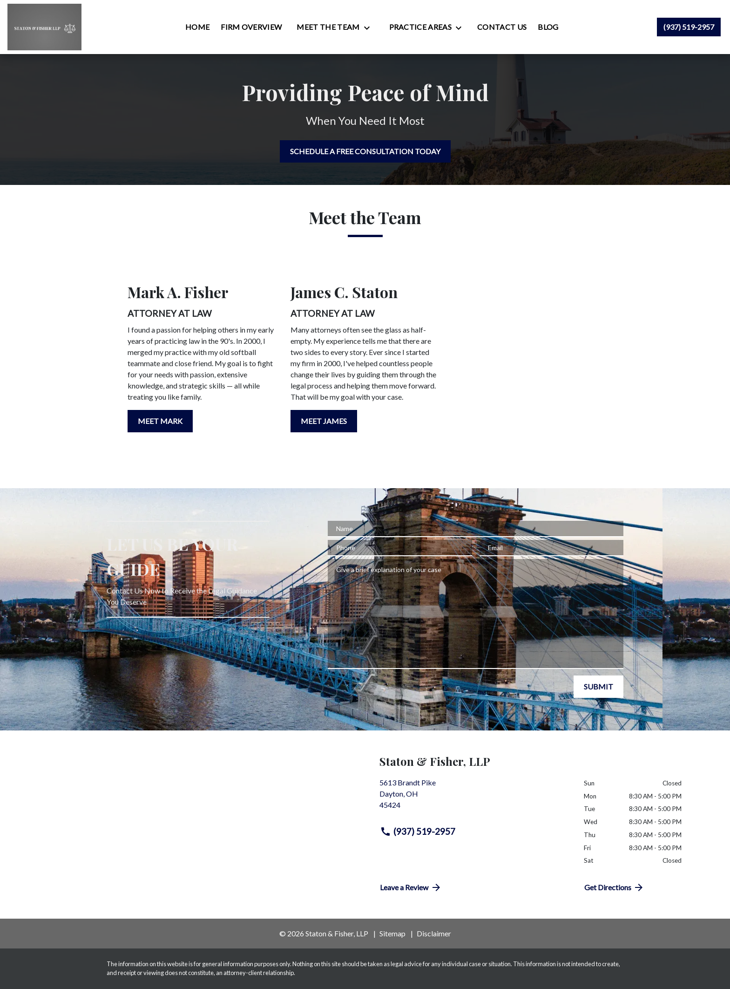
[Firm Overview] (251, 27)
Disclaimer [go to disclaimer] (434, 933)
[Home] (197, 27)
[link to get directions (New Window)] (474, 797)
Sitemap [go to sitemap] (392, 933)
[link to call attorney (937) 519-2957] (689, 27)
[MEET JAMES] (324, 421)
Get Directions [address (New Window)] (614, 887)
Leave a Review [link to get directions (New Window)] (411, 887)
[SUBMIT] (598, 686)
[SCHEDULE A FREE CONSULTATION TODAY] (365, 151)
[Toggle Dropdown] (369, 27)
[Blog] (548, 27)
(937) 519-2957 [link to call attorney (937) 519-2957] (417, 831)
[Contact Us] (501, 27)
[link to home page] (44, 27)
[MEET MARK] (160, 421)
